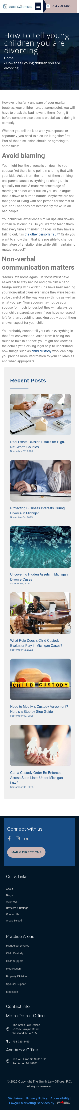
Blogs (9, 895)
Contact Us (12, 914)
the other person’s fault (41, 234)
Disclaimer (16, 1098)
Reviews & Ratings (17, 907)
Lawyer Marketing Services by (39, 1103)
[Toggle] (38, 6)
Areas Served (14, 920)
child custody (41, 351)
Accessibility (60, 1098)
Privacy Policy (37, 1098)
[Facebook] (9, 838)
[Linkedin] (26, 838)
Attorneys (11, 901)
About (9, 888)
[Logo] (17, 6)
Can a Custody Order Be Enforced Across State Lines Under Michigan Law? (36, 778)
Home (8, 58)
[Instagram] (18, 838)
